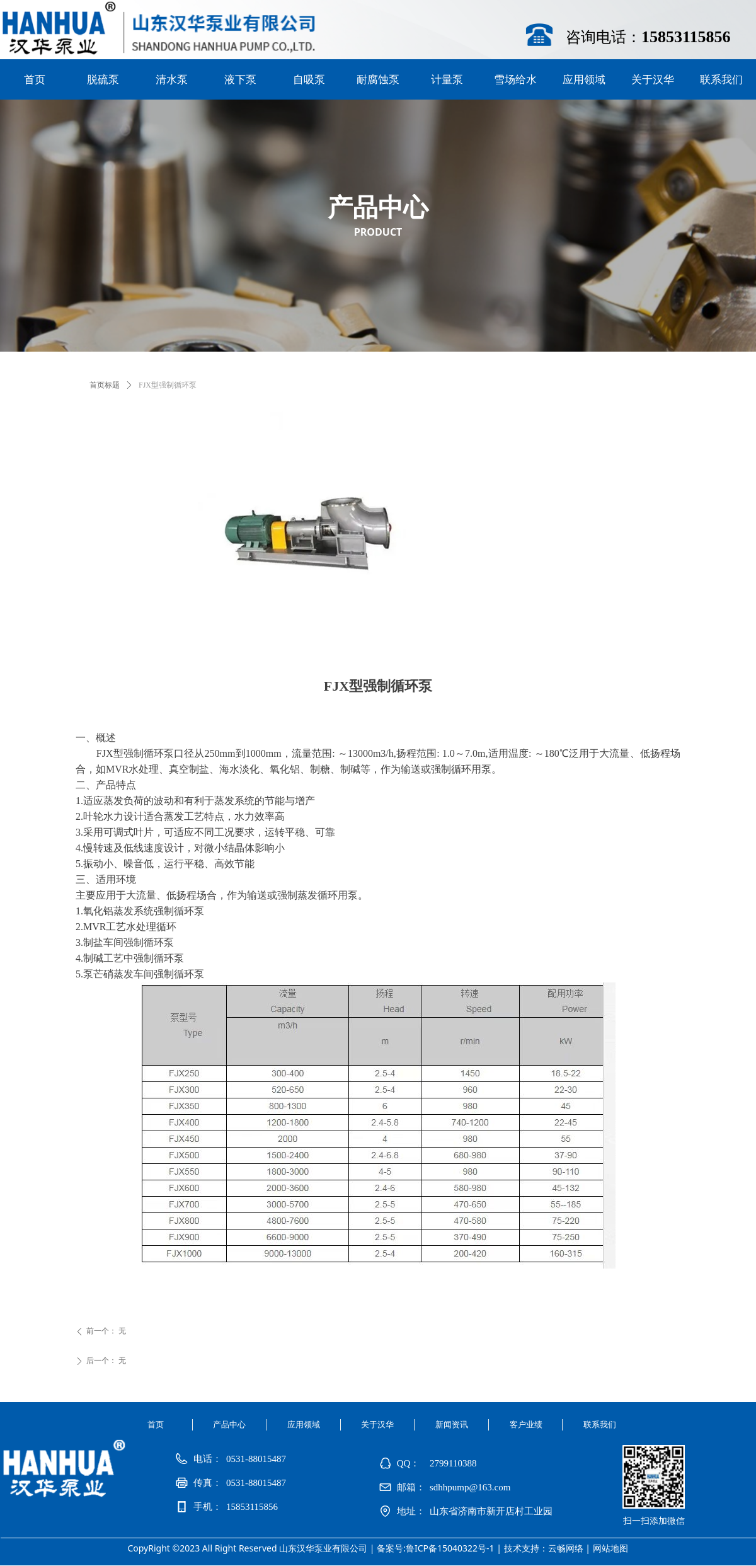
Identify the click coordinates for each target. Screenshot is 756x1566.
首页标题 (104, 385)
